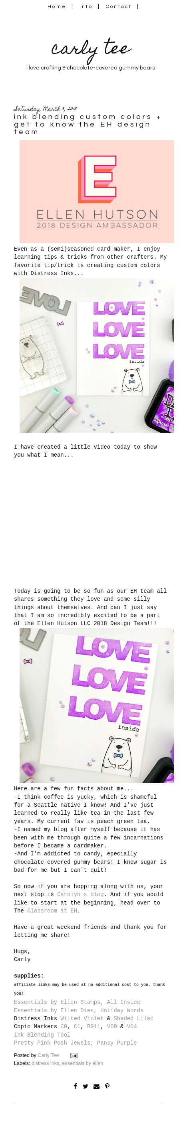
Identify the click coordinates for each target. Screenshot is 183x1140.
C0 (63, 1026)
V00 (112, 1026)
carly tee (91, 50)
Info (86, 6)
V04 (132, 1026)
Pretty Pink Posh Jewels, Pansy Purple (75, 1043)
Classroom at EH (52, 911)
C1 (77, 1026)
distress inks (45, 1063)
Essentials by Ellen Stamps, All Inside (77, 1002)
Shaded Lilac (133, 1018)
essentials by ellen (82, 1063)
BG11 (93, 1026)
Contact (119, 6)
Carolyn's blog (80, 894)
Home (57, 6)
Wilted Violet (81, 1018)
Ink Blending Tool (42, 1035)
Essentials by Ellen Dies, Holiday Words (78, 1010)
